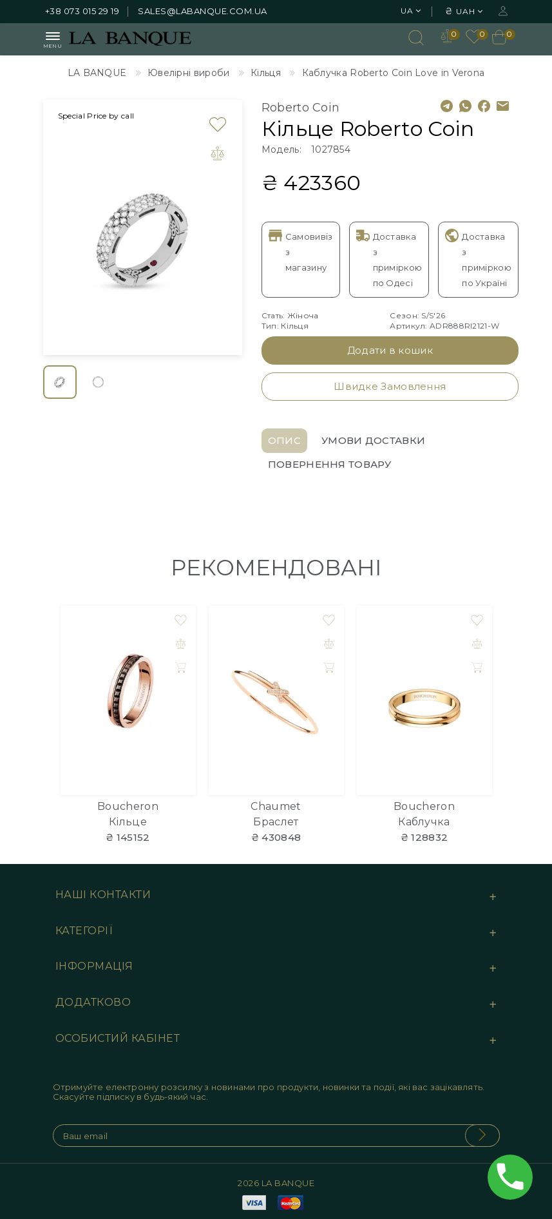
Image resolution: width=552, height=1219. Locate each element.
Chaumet (276, 806)
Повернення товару (329, 464)
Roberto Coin (301, 108)
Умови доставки (373, 440)
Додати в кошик (390, 350)
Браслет (275, 822)
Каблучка (424, 822)
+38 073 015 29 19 (82, 11)
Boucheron (127, 806)
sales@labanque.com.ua (202, 11)
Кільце (128, 822)
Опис (284, 440)
